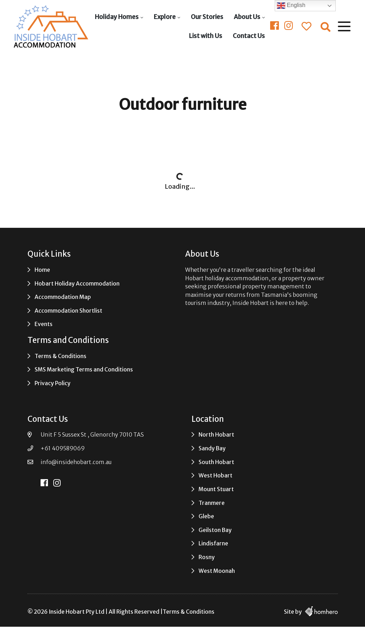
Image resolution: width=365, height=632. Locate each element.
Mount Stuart (216, 489)
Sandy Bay (212, 448)
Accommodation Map (63, 297)
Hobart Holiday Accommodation (77, 283)
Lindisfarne (213, 543)
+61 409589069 (63, 448)
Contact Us (248, 36)
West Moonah (217, 571)
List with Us (205, 36)
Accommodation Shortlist (68, 310)
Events (44, 324)
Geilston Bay (215, 530)
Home (42, 270)
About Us (246, 17)
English (291, 5)
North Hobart (216, 434)
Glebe (206, 516)
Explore (164, 17)
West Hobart (215, 475)
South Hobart (216, 462)
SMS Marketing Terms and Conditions (84, 369)
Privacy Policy (53, 383)
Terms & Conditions (60, 356)
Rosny (207, 557)
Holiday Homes (116, 17)
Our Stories (206, 17)
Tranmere (212, 503)
